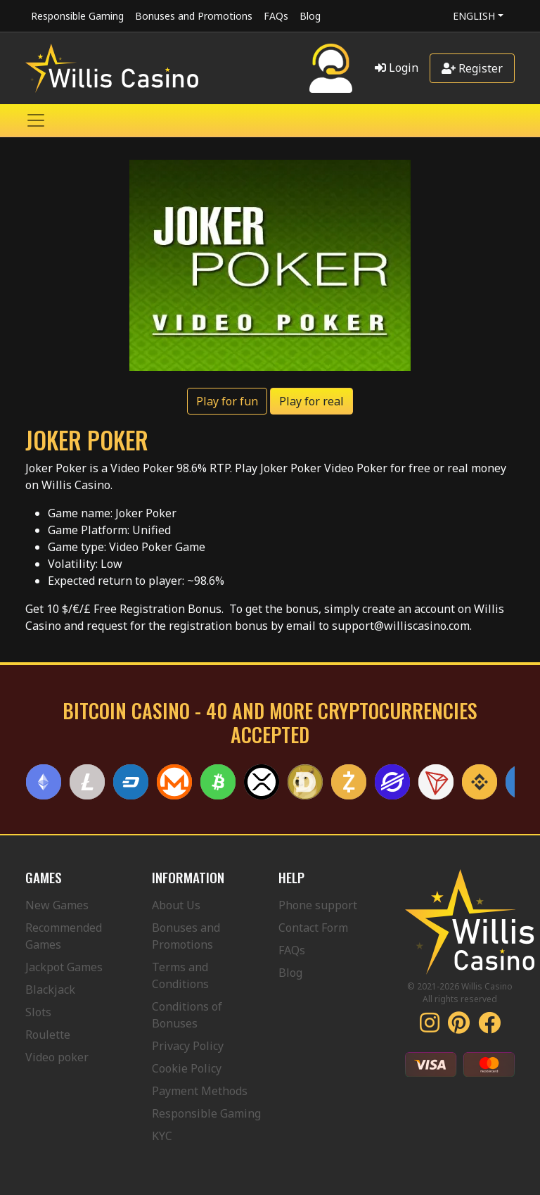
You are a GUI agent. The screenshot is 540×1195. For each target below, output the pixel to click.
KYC (162, 1136)
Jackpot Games (64, 967)
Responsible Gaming (77, 16)
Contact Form (313, 927)
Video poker (57, 1057)
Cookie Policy (186, 1068)
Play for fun (227, 401)
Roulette (47, 1034)
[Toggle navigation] (36, 120)
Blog (310, 16)
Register (472, 68)
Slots (38, 1012)
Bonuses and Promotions (193, 16)
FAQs (276, 16)
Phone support (317, 905)
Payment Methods (200, 1091)
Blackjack (50, 989)
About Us (176, 905)
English (474, 16)
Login (396, 67)
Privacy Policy (188, 1046)
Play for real (311, 401)
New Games (57, 905)
